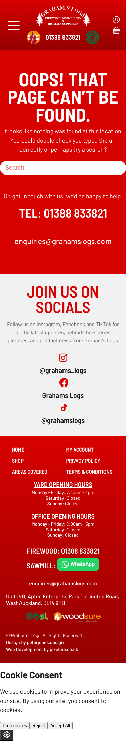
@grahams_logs (63, 370)
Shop (18, 461)
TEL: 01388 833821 (63, 213)
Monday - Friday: (49, 492)
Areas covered (29, 472)
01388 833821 (63, 37)
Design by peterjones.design (35, 642)
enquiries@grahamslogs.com (62, 241)
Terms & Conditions (89, 472)
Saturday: (56, 498)
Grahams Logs (63, 395)
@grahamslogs (63, 420)
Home (18, 449)
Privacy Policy (83, 461)
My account (80, 449)
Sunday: (56, 503)
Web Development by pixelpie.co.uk (42, 649)
